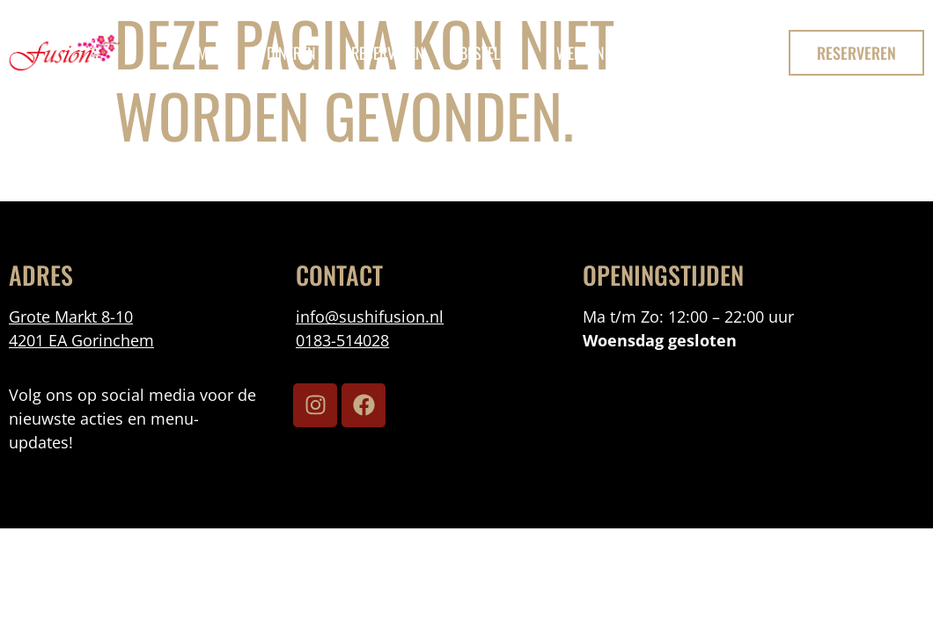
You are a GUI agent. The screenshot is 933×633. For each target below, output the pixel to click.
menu (214, 52)
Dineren (291, 52)
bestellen (490, 52)
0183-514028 (342, 340)
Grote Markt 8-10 (71, 316)
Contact (685, 52)
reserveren (387, 52)
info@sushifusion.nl (370, 316)
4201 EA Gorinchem (81, 340)
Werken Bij (590, 52)
